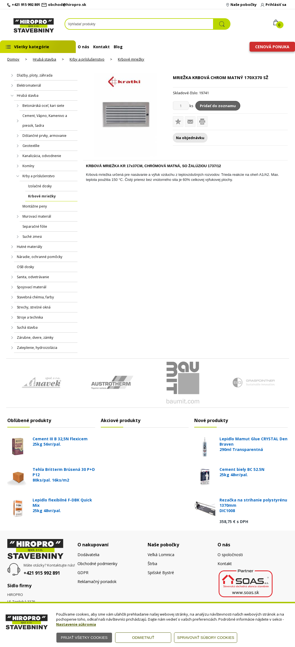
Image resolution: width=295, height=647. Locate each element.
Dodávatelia (88, 554)
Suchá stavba (27, 327)
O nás (83, 46)
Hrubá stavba (44, 59)
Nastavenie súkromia (76, 624)
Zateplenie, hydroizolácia (37, 347)
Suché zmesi (32, 236)
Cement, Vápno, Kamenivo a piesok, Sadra (44, 120)
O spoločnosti (230, 554)
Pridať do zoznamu (218, 105)
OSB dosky (25, 266)
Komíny (28, 166)
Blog (118, 46)
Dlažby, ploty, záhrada (34, 75)
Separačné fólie (34, 226)
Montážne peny (34, 206)
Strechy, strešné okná (34, 307)
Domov (13, 59)
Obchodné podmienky (97, 563)
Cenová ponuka (272, 46)
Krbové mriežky (131, 59)
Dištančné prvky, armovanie (44, 135)
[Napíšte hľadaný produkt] (139, 24)
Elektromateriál (29, 85)
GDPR (82, 572)
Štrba (152, 563)
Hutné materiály (29, 246)
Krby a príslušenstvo (87, 59)
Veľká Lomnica (161, 554)
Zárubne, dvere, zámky (35, 337)
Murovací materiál (36, 216)
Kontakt (101, 46)
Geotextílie (31, 145)
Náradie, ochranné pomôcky (39, 256)
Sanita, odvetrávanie (33, 277)
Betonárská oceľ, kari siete (43, 105)
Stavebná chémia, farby (35, 297)
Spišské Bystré (161, 572)
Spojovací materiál (31, 287)
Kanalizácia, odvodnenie (41, 155)
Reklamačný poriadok (96, 581)
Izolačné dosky (40, 186)
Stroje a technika (30, 317)
